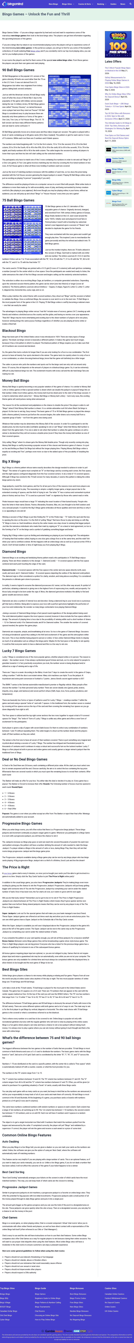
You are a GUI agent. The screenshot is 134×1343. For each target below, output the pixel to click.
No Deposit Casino (112, 1302)
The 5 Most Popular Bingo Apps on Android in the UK (117, 69)
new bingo (8, 873)
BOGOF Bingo (5, 1306)
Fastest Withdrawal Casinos (116, 1298)
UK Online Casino (111, 1311)
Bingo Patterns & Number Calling (48, 1302)
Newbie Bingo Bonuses (79, 1311)
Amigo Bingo (5, 1294)
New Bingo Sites (76, 1306)
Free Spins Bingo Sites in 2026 (117, 87)
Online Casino (110, 1306)
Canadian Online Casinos (114, 1294)
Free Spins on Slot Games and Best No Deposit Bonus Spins (117, 137)
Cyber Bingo (117, 190)
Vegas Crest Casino (120, 147)
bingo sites (35, 51)
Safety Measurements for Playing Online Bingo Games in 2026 (117, 80)
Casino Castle (117, 158)
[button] (75, 4)
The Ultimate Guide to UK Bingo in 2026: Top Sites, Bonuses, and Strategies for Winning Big (118, 126)
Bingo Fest (116, 201)
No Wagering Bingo (77, 1319)
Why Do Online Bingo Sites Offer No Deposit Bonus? (118, 95)
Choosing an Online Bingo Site (47, 1315)
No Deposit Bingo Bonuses (80, 1315)
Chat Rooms (40, 1311)
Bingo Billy (116, 179)
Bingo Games (40, 1294)
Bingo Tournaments (42, 1306)
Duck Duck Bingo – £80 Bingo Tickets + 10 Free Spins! (117, 105)
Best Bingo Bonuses (78, 1294)
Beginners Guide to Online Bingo (47, 1298)
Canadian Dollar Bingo (8, 1311)
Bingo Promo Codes (78, 1298)
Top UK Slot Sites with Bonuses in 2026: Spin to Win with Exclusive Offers (117, 116)
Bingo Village (117, 169)
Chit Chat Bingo (6, 1315)
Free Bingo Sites (76, 1302)
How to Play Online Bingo (45, 1319)
